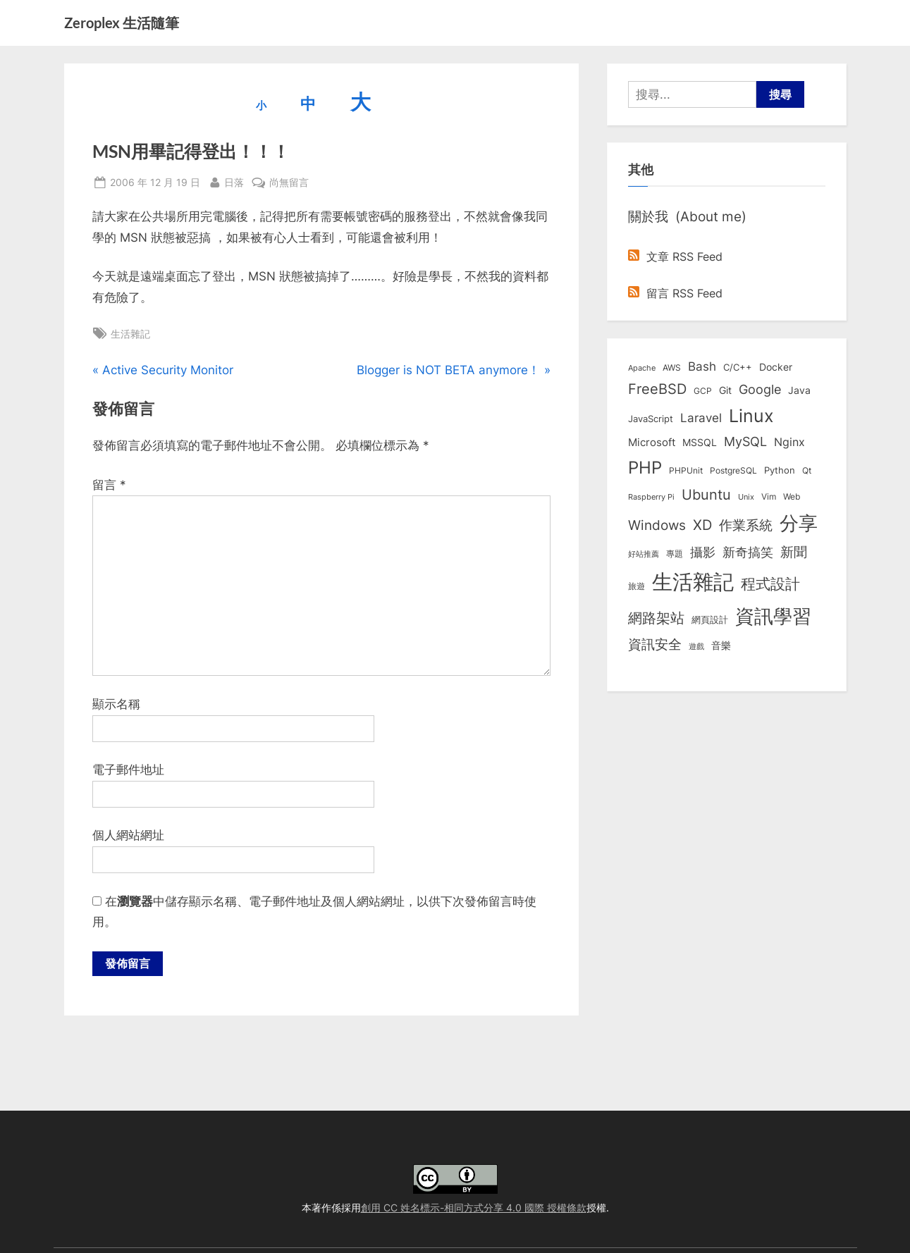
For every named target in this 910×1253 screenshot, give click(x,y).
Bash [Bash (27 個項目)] (702, 366)
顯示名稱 (116, 704)
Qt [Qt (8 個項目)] (806, 470)
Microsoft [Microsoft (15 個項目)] (651, 442)
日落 (234, 180)
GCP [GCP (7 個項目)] (703, 391)
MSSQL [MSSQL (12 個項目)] (699, 442)
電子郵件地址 (128, 770)
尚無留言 (289, 182)
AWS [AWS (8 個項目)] (672, 367)
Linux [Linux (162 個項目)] (751, 415)
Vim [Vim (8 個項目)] (768, 496)
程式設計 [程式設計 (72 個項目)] (770, 583)
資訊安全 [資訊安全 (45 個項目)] (655, 644)
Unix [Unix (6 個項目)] (746, 497)
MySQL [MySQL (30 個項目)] (745, 441)
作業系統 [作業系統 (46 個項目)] (746, 525)
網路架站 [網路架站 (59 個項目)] (656, 617)
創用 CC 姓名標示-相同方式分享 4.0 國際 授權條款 (473, 1208)
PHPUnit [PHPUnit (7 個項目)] (686, 471)
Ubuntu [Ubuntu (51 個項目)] (706, 494)
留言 (109, 485)
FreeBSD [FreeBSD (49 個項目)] (657, 389)
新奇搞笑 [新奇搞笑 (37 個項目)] (748, 552)
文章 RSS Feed (675, 256)
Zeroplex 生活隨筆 (121, 22)
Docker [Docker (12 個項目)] (775, 367)
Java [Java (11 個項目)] (799, 390)
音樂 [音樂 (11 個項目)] (721, 645)
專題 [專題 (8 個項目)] (674, 553)
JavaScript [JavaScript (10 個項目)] (650, 418)
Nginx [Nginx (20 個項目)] (789, 442)
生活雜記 (130, 334)
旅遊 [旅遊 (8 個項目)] (636, 586)
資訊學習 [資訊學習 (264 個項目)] (773, 616)
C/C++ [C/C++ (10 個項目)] (737, 367)
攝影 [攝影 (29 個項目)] (702, 552)
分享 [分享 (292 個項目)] (799, 523)
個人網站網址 (128, 835)
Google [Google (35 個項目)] (760, 389)
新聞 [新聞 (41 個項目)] (793, 552)
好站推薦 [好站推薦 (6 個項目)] (643, 554)
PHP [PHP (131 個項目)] (645, 467)
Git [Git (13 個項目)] (725, 390)
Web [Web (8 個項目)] (791, 496)
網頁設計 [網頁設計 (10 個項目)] (709, 619)
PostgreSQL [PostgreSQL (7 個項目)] (733, 471)
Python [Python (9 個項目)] (779, 470)
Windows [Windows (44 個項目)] (657, 525)
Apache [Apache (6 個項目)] (642, 368)
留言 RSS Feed (675, 293)
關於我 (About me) (687, 216)
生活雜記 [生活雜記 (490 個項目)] (693, 581)
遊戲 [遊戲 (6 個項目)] (696, 646)
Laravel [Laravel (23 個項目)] (701, 418)
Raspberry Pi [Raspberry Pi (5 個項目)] (651, 497)
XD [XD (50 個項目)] (702, 525)
